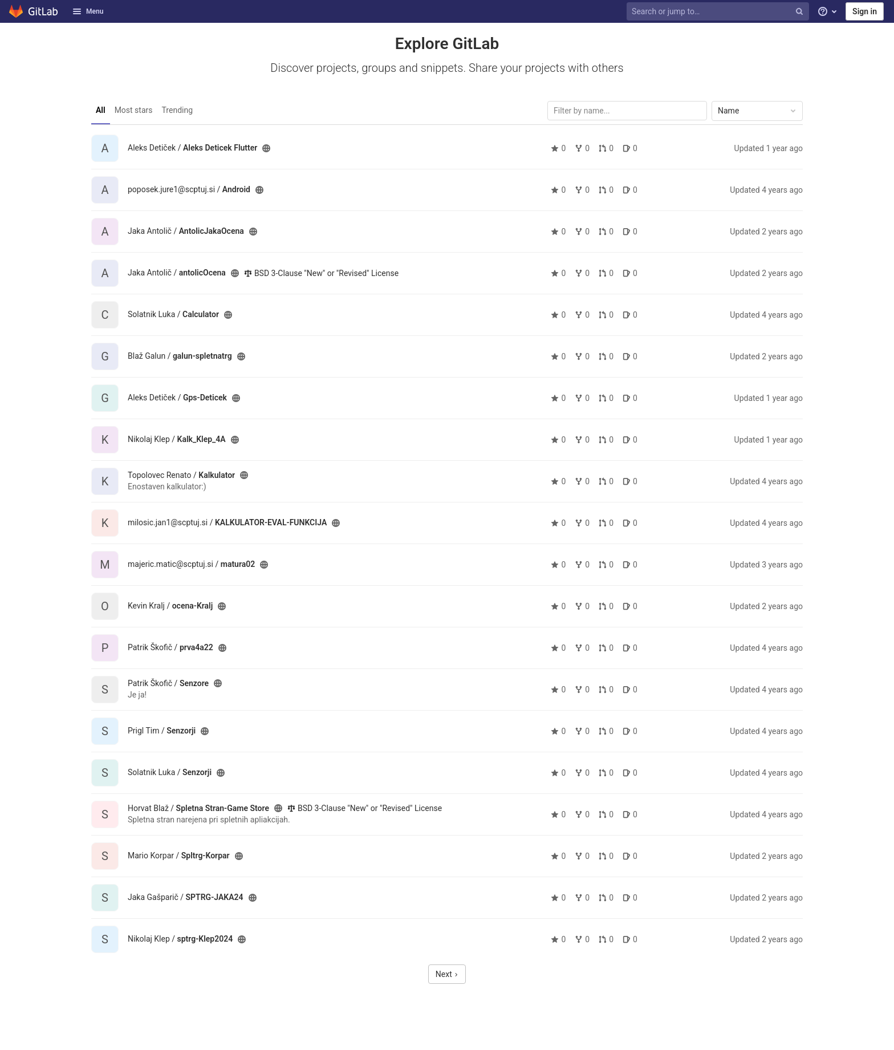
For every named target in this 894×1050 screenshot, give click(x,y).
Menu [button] (87, 11)
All (100, 110)
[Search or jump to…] (719, 12)
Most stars (134, 110)
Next (447, 974)
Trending (177, 110)
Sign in (864, 11)
